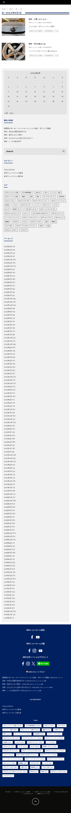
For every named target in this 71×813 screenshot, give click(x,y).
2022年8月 (8, 390)
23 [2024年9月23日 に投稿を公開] (8, 101)
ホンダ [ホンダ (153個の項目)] (7, 209)
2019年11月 (8, 497)
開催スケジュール (44, 793)
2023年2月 (8, 370)
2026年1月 (8, 256)
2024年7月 (8, 315)
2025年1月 (8, 295)
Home (8, 792)
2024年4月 (8, 325)
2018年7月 (8, 549)
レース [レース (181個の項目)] (37, 205)
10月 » (11, 113)
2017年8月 (8, 585)
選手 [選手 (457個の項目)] (38, 196)
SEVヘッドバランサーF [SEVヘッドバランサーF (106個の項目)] (30, 217)
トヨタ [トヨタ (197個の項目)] (15, 205)
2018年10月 (8, 540)
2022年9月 (8, 387)
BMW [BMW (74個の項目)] (41, 225)
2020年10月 (8, 461)
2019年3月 (8, 523)
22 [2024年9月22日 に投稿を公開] (62, 96)
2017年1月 (7, 608)
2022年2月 (8, 409)
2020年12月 (8, 455)
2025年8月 (8, 272)
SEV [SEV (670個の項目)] (46, 192)
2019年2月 (8, 527)
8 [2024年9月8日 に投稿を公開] (62, 86)
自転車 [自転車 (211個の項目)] (7, 205)
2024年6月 (8, 318)
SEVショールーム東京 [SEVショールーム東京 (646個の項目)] (11, 196)
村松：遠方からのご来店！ (13, 135)
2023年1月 (8, 373)
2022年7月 (8, 393)
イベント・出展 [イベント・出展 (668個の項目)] (56, 192)
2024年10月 (8, 305)
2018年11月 (8, 536)
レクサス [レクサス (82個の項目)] (24, 221)
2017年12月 (8, 572)
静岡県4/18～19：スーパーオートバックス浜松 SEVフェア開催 (27, 128)
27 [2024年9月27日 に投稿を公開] (44, 101)
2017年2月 (8, 605)
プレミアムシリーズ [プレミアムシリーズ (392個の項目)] (49, 196)
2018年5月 (8, 556)
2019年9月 (8, 504)
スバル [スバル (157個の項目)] (56, 205)
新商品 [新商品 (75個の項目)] (54, 221)
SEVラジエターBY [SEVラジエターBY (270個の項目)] (23, 200)
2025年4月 (8, 286)
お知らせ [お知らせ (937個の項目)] (38, 192)
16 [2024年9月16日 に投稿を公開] (8, 96)
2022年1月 (8, 413)
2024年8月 (8, 312)
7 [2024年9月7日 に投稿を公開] (53, 86)
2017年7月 (7, 588)
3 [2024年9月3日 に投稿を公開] (17, 86)
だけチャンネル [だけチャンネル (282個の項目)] (9, 200)
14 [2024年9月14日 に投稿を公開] (53, 91)
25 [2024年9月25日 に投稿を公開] (26, 101)
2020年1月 (8, 491)
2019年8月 (8, 507)
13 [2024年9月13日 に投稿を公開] (44, 91)
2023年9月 (8, 347)
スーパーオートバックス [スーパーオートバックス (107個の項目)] (12, 217)
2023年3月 (8, 367)
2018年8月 (8, 546)
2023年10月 (8, 344)
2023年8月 (8, 351)
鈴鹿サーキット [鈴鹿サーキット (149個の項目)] (17, 209)
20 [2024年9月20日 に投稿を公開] (44, 96)
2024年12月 (8, 299)
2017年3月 (8, 601)
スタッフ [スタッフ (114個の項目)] (26, 213)
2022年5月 (8, 400)
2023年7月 (8, 354)
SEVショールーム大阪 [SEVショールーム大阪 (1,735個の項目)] (11, 192)
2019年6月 (8, 514)
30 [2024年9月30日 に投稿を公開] (8, 106)
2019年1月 (7, 530)
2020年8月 (8, 468)
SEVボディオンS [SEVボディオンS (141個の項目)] (31, 209)
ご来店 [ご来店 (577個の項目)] (31, 196)
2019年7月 (8, 510)
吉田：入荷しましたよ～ (38, 19)
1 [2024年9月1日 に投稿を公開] (62, 82)
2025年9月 (8, 269)
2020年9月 (8, 465)
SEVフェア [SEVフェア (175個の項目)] (46, 205)
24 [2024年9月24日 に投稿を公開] (17, 101)
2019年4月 (8, 520)
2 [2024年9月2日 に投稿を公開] (8, 86)
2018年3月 (8, 562)
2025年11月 (8, 263)
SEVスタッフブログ (37, 672)
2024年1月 (8, 334)
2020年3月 (8, 484)
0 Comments (49, 31)
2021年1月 (7, 452)
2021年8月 (8, 429)
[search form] (35, 151)
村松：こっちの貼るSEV (12, 141)
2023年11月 (8, 341)
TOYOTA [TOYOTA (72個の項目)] (24, 230)
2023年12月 (8, 338)
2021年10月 (8, 422)
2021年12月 (8, 416)
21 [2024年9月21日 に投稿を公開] (53, 96)
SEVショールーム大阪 (35, 47)
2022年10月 (8, 383)
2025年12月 (8, 260)
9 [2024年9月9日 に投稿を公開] (8, 91)
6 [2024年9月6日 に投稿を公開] (44, 86)
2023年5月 (8, 360)
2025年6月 (8, 279)
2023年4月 (8, 364)
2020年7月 (8, 471)
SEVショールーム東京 (35, 22)
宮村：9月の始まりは (37, 44)
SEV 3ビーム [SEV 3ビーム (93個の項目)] (60, 217)
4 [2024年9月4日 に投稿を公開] (26, 86)
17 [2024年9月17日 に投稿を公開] (17, 96)
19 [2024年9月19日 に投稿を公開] (35, 96)
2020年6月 (8, 475)
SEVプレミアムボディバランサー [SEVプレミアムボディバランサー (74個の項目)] (26, 225)
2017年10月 (8, 579)
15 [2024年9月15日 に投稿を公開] (62, 91)
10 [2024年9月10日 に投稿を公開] (17, 91)
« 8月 (6, 113)
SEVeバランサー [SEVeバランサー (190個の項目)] (26, 205)
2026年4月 (8, 246)
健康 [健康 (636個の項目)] (23, 196)
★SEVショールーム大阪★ (35, 55)
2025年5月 (8, 282)
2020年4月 (8, 481)
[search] (63, 151)
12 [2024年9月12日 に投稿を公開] (35, 91)
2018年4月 (8, 559)
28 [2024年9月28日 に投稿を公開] (53, 101)
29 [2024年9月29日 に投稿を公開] (62, 101)
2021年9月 (8, 426)
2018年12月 (8, 533)
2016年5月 (8, 618)
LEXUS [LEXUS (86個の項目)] (15, 221)
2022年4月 (8, 403)
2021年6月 (8, 435)
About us (29, 793)
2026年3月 (8, 250)
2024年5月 (8, 321)
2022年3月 (8, 406)
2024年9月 (8, 308)
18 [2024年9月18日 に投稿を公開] (26, 96)
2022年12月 (8, 377)
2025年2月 (8, 292)
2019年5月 (8, 517)
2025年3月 (8, 289)
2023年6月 (8, 357)
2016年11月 (8, 614)
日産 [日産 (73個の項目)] (48, 225)
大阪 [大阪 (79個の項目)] (46, 221)
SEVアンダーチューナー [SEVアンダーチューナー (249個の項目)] (40, 200)
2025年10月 (8, 266)
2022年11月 (8, 380)
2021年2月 (8, 448)
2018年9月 (8, 543)
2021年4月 (8, 442)
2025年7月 (8, 276)
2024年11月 (8, 302)
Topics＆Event (9, 170)
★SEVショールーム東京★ (35, 31)
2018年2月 (8, 566)
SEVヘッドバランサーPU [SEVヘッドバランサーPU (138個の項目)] (47, 209)
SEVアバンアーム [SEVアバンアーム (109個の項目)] (57, 213)
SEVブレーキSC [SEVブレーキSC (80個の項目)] (36, 221)
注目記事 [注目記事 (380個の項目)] (61, 196)
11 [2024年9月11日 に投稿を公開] (26, 91)
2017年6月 (8, 592)
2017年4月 (8, 598)
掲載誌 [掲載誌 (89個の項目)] (7, 221)
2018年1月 (8, 569)
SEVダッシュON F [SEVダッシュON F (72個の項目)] (11, 230)
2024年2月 (8, 331)
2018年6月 (8, 553)
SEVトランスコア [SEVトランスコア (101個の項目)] (46, 217)
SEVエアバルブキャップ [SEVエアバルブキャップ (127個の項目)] (12, 213)
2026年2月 (8, 253)
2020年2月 (8, 487)
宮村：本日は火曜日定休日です (15, 131)
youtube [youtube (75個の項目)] (8, 225)
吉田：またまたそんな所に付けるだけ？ (18, 138)
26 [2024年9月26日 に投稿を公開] (35, 101)
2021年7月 (8, 432)
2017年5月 (7, 595)
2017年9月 (8, 582)
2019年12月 (8, 494)
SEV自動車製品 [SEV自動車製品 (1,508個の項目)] (26, 192)
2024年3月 (8, 328)
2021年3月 (8, 445)
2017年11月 (8, 575)
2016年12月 (8, 611)
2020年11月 (8, 458)
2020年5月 (8, 478)
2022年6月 (8, 396)
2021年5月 (8, 439)
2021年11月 (8, 419)
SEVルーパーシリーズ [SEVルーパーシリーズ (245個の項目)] (58, 200)
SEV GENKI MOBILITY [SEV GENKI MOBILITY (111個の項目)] (40, 213)
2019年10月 (8, 501)
